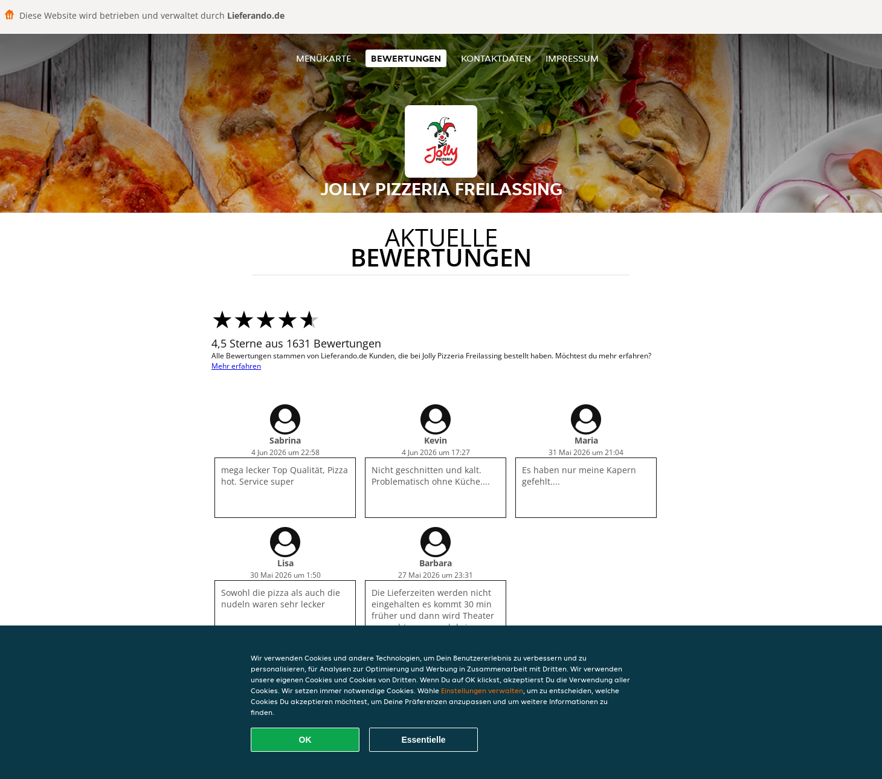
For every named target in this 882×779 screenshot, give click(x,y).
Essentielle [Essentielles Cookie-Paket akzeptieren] (423, 740)
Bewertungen (406, 58)
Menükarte (323, 58)
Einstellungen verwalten (482, 690)
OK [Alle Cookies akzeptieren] (305, 740)
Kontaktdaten (496, 58)
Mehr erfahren (236, 366)
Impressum (572, 58)
